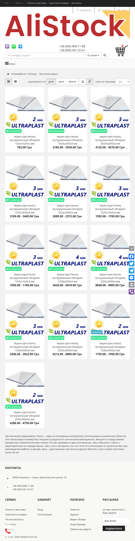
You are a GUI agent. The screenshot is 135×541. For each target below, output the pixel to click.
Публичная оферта (80, 529)
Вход (40, 509)
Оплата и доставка (37, 3)
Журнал (74, 514)
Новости (74, 509)
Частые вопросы (14, 519)
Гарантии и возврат (59, 3)
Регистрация (45, 514)
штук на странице (105, 81)
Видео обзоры (78, 519)
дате (51, 81)
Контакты (76, 3)
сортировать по (37, 81)
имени (72, 81)
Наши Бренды (78, 524)
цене (61, 81)
